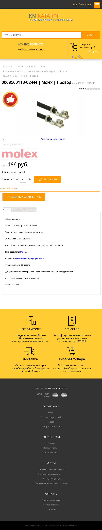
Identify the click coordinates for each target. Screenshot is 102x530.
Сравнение (73, 59)
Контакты (51, 509)
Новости (51, 421)
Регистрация (85, 4)
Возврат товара (51, 448)
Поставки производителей (51, 474)
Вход (74, 4)
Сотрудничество (51, 504)
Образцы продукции (51, 478)
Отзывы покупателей (51, 417)
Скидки (51, 443)
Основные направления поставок (51, 483)
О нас (51, 412)
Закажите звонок (33, 49)
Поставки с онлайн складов (51, 469)
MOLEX (23, 252)
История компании (51, 426)
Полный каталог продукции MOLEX (29, 258)
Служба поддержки (51, 500)
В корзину (94, 51)
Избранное (79, 59)
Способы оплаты (51, 452)
